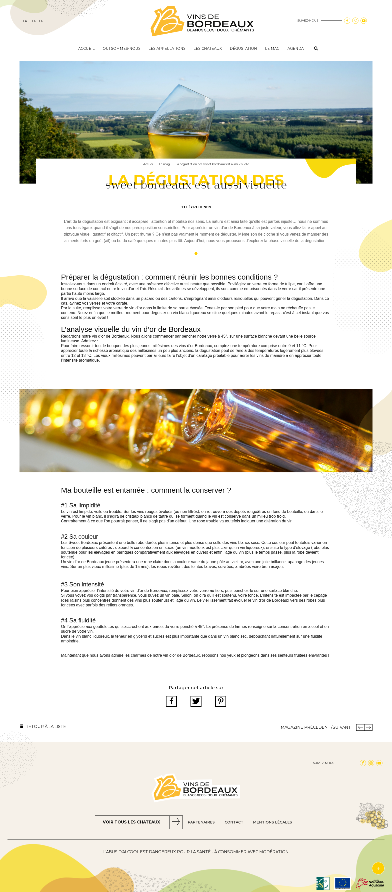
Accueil (86, 49)
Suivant (342, 727)
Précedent (360, 727)
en (34, 21)
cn (41, 21)
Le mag (272, 49)
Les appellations (167, 49)
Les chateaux (208, 49)
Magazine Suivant (368, 727)
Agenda (296, 49)
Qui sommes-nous (121, 49)
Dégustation (243, 49)
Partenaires (201, 822)
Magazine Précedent (305, 727)
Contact (234, 822)
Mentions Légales (272, 822)
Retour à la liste (46, 726)
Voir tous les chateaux (131, 822)
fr (25, 21)
